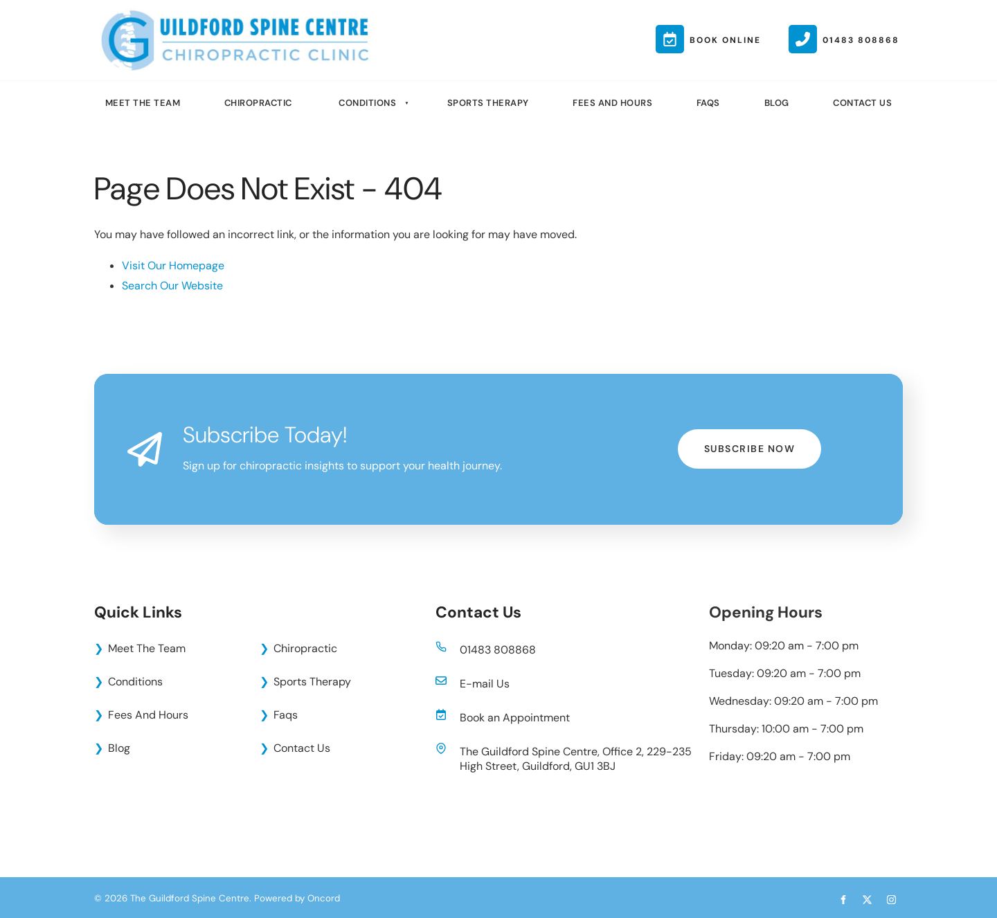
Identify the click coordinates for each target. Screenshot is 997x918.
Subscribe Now (750, 439)
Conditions (367, 103)
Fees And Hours (612, 103)
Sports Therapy (488, 103)
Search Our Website (172, 285)
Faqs (708, 103)
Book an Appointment (515, 717)
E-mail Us (485, 683)
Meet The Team (143, 103)
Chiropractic (258, 103)
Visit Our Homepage (173, 265)
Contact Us (862, 103)
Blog (776, 103)
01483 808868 (498, 649)
